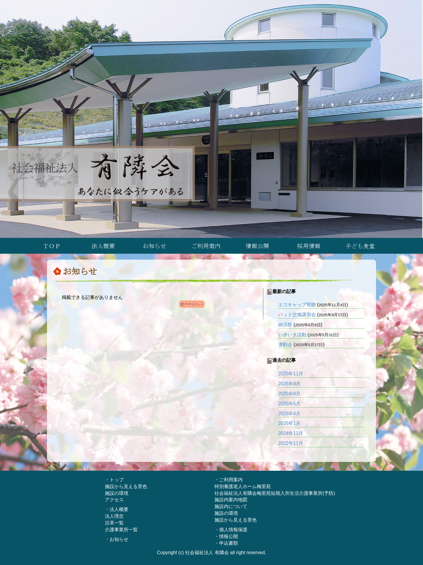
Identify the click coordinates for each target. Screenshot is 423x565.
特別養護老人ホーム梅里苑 (242, 486)
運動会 (285, 344)
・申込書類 (226, 543)
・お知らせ (116, 539)
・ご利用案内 (228, 479)
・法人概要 (116, 509)
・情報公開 (226, 536)
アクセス (114, 499)
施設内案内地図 (230, 499)
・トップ (114, 479)
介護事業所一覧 (121, 529)
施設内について (230, 506)
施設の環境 (116, 493)
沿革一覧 (114, 522)
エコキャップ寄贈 (297, 304)
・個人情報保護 (230, 529)
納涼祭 (285, 324)
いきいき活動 (292, 334)
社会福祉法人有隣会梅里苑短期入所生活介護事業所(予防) (274, 493)
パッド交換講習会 (297, 314)
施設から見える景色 (126, 486)
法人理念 (114, 516)
